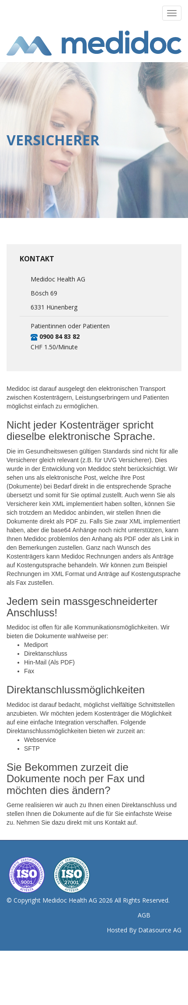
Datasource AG (159, 930)
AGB (144, 915)
